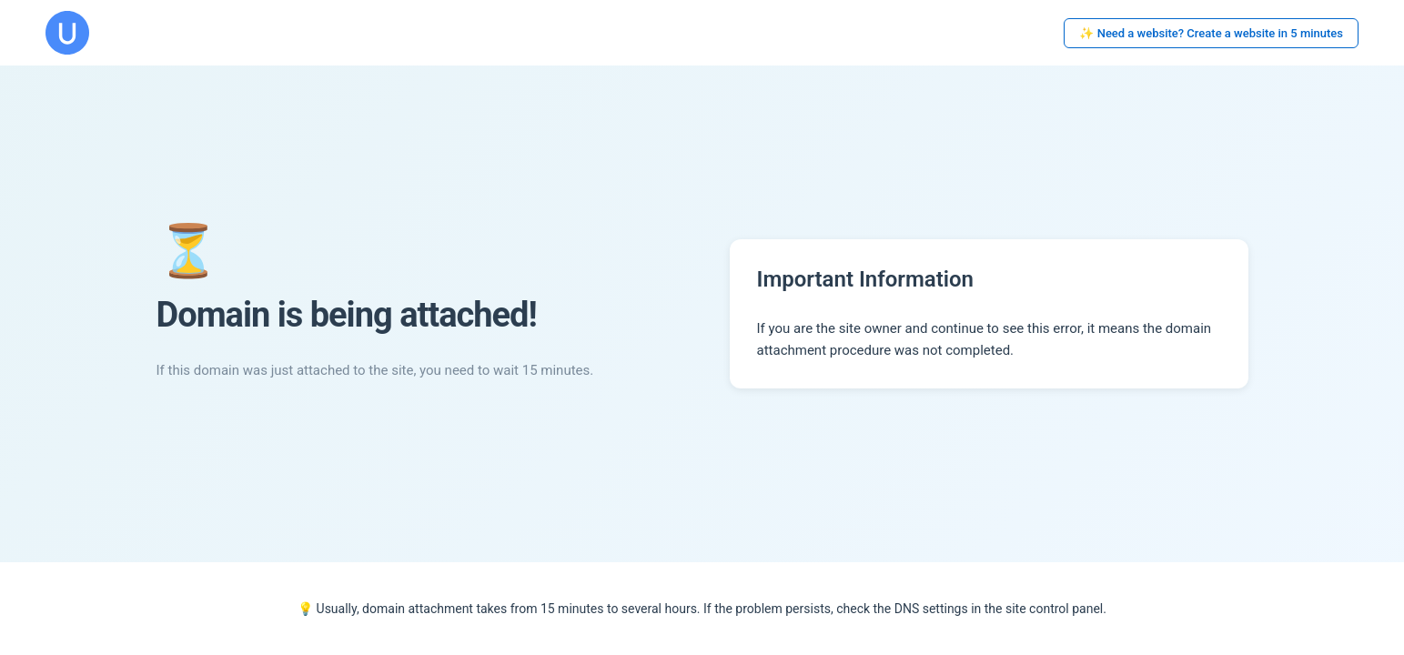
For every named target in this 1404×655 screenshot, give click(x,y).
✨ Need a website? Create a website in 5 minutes (1211, 33)
